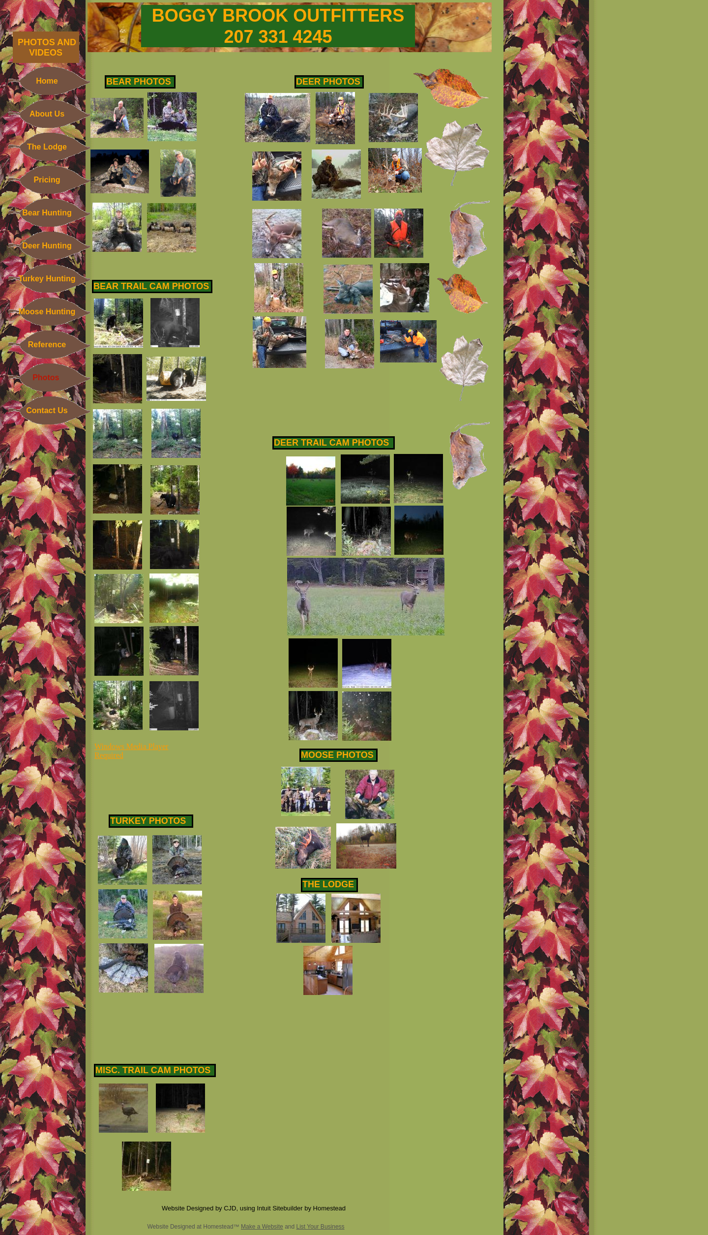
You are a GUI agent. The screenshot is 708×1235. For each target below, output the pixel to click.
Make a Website (262, 1226)
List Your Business (320, 1226)
